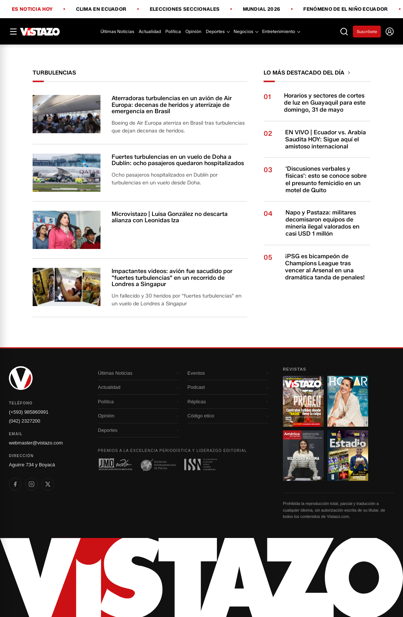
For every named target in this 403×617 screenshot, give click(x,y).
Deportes (217, 31)
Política (173, 31)
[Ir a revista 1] (303, 401)
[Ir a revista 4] (347, 455)
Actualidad (150, 31)
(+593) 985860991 (29, 412)
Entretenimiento (281, 31)
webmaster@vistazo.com (36, 443)
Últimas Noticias (117, 31)
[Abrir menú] (13, 31)
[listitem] (15, 484)
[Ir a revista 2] (347, 401)
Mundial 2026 (262, 9)
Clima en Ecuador (101, 9)
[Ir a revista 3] (303, 455)
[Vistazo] (40, 31)
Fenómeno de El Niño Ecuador (345, 9)
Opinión (193, 31)
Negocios (246, 31)
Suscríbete (367, 31)
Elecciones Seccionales (185, 9)
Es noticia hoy (32, 9)
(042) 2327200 (24, 421)
